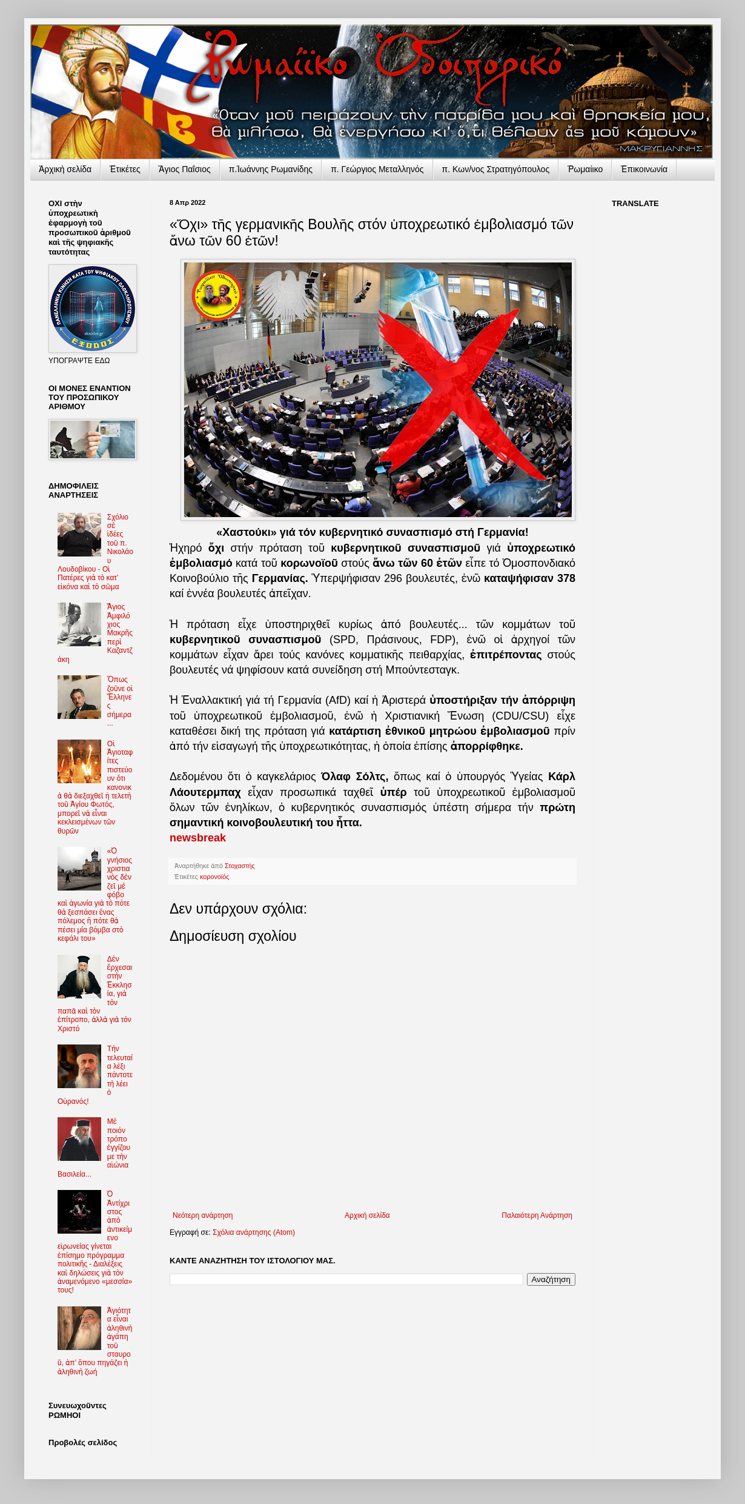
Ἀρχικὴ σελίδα (65, 169)
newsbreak (198, 838)
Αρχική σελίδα (367, 1215)
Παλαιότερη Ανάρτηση (537, 1215)
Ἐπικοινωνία (644, 169)
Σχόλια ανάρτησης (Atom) (254, 1232)
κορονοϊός (214, 876)
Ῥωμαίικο (585, 169)
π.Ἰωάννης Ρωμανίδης (271, 169)
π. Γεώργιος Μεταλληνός (377, 169)
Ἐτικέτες (125, 169)
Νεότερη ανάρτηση (203, 1215)
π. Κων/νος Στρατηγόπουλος (496, 169)
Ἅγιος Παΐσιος (185, 169)
